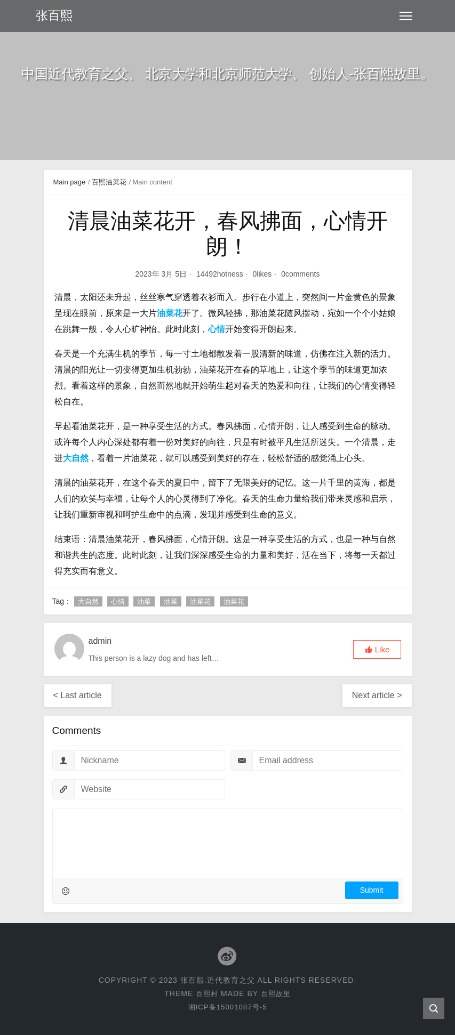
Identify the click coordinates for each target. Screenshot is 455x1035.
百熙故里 (276, 993)
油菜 (144, 601)
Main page (69, 182)
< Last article (77, 695)
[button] (377, 649)
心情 (118, 601)
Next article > (377, 695)
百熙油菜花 (109, 182)
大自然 (88, 601)
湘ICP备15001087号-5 (227, 1006)
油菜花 (200, 601)
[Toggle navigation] (406, 16)
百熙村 (206, 993)
